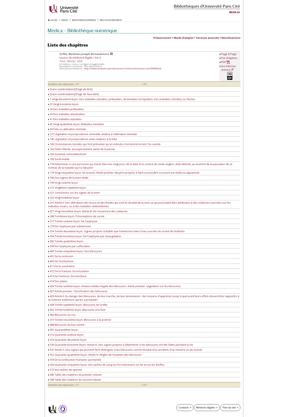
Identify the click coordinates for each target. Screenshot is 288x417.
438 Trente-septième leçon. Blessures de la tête (77, 305)
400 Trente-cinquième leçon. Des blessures (75, 251)
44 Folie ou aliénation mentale (67, 129)
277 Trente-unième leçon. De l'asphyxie (72, 221)
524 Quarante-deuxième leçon (67, 339)
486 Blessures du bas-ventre (66, 324)
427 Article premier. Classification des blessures (78, 291)
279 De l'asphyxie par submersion (69, 226)
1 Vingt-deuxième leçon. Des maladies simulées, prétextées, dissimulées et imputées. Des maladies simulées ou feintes (121, 99)
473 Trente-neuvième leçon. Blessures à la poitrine (79, 319)
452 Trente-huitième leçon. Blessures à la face (77, 310)
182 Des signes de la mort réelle (68, 177)
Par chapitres (229, 58)
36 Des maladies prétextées (66, 109)
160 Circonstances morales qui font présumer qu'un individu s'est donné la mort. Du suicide (104, 144)
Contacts (184, 407)
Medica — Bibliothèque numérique (82, 30)
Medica (234, 12)
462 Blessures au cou (62, 314)
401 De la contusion (60, 256)
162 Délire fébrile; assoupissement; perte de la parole (81, 149)
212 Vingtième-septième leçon (67, 187)
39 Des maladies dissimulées (66, 114)
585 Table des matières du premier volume (75, 374)
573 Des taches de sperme (65, 369)
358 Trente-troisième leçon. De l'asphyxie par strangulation (84, 236)
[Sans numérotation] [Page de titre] (70, 89)
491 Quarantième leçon (63, 329)
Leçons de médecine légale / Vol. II (80, 57)
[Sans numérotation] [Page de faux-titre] (73, 94)
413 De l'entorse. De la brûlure (67, 276)
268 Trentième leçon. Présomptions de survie (76, 216)
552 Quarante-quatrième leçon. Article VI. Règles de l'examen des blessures (94, 354)
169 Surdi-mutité (58, 159)
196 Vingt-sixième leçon (63, 182)
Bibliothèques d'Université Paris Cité (207, 6)
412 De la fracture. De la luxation (68, 271)
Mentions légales (205, 407)
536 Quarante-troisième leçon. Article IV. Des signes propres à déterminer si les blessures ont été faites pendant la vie (120, 344)
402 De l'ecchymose (61, 261)
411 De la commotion (61, 266)
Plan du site (229, 407)
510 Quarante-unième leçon (66, 334)
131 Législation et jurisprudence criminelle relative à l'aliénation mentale (92, 134)
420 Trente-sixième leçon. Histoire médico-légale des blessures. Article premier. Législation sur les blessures (114, 286)
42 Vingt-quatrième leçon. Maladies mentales (76, 124)
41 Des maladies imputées (65, 119)
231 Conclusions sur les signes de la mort (74, 192)
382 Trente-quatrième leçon (65, 241)
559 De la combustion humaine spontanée (74, 359)
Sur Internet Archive (228, 68)
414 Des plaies (57, 281)
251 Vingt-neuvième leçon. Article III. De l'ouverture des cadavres (88, 211)
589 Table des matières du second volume (74, 379)
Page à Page (228, 54)
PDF (225, 62)
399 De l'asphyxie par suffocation (69, 246)
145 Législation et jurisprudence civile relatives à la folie (82, 139)
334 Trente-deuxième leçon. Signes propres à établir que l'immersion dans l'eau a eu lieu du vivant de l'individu (116, 231)
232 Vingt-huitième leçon (63, 197)
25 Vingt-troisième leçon (63, 104)
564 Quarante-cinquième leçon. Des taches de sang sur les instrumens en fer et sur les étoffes (106, 364)
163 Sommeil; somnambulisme (67, 154)
